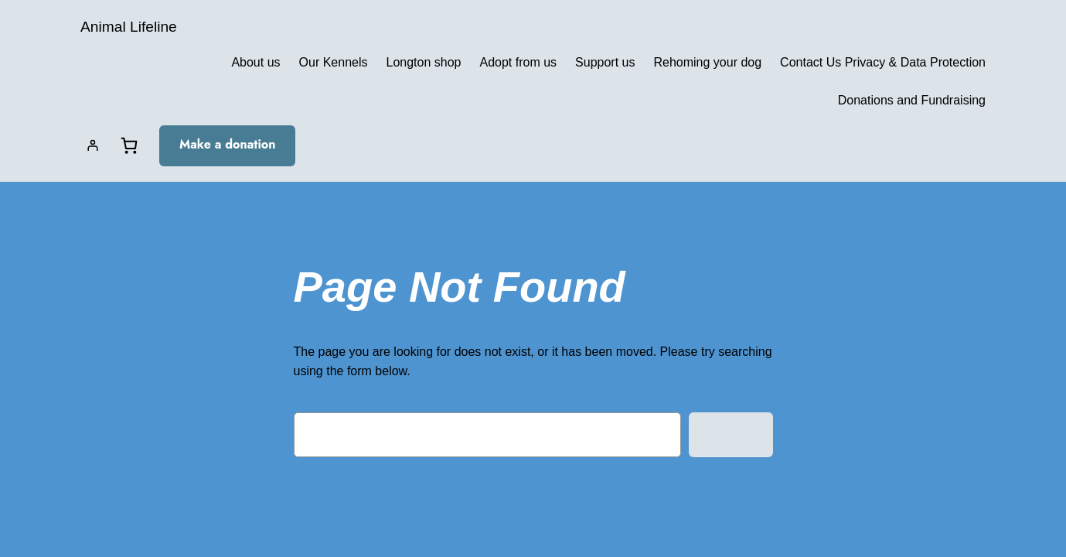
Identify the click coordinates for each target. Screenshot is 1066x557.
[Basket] (129, 145)
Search (730, 433)
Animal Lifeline (128, 27)
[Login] (93, 145)
